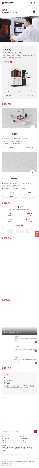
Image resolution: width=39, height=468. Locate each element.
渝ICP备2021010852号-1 (7, 465)
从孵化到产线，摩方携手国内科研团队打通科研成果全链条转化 (25, 343)
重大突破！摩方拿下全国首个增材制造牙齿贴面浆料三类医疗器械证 (25, 366)
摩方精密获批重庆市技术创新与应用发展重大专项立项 (25, 354)
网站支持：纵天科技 (7, 463)
